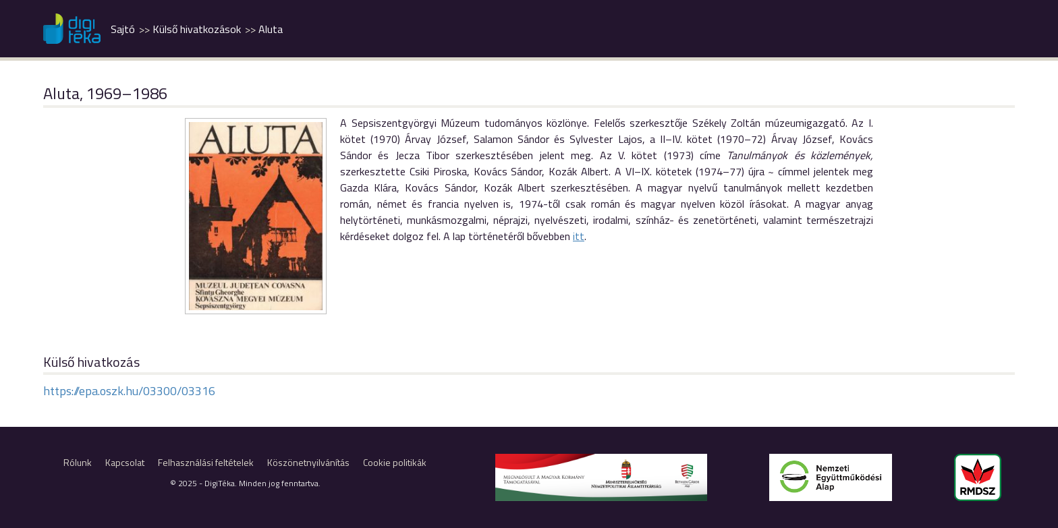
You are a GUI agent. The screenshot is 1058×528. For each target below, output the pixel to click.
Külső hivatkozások (196, 29)
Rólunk (77, 462)
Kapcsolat (124, 462)
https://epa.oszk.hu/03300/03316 (129, 391)
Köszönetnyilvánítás (308, 462)
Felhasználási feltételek (206, 462)
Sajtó (123, 29)
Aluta (270, 29)
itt (578, 236)
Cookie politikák (394, 462)
